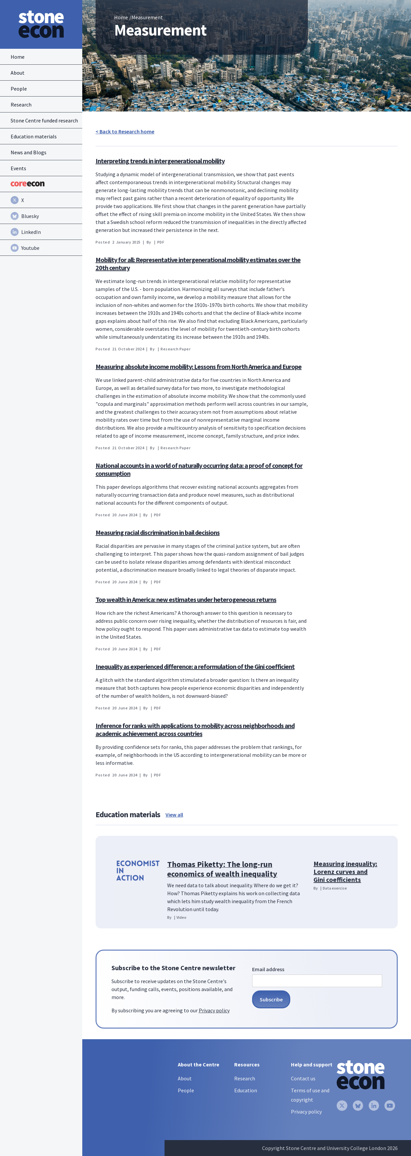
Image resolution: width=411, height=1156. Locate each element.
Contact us (303, 1078)
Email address (268, 969)
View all (174, 814)
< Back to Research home (125, 131)
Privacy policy (214, 1010)
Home (121, 17)
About (185, 1078)
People (186, 1090)
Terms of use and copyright (310, 1095)
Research (244, 1078)
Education (245, 1090)
